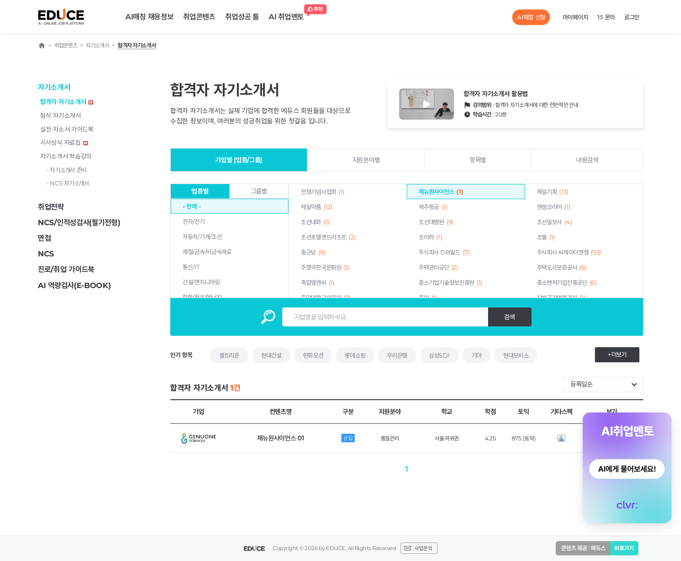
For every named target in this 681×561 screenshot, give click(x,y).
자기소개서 (54, 87)
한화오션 (313, 355)
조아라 (430, 237)
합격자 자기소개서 (66, 101)
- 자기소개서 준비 (66, 170)
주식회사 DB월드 (444, 252)
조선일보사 (554, 222)
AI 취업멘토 (289, 14)
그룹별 (259, 191)
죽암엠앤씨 (317, 282)
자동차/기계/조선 (202, 236)
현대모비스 (516, 355)
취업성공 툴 (242, 16)
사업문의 (423, 548)
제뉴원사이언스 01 (280, 438)
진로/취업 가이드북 (66, 269)
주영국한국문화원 (325, 267)
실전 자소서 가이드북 (67, 129)
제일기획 (552, 191)
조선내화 (315, 222)
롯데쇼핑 (355, 355)
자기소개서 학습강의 (66, 156)
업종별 (200, 191)
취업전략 (51, 206)
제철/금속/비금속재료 (207, 251)
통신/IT (191, 267)
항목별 (478, 160)
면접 (44, 238)
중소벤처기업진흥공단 (567, 282)
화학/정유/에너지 (202, 297)
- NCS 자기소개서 (67, 183)
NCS (46, 253)
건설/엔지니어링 (201, 282)
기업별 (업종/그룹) (238, 160)
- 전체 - (192, 206)
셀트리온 (229, 355)
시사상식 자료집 (64, 142)
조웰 (546, 237)
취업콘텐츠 (199, 16)
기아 (476, 355)
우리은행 (397, 355)
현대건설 (271, 355)
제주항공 (433, 206)
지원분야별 (366, 160)
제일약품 (316, 206)
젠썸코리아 (553, 206)
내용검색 (587, 160)
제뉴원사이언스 (441, 191)
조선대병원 (436, 222)
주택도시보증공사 (562, 267)
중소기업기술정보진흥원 (450, 282)
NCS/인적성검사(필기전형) (79, 222)
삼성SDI (439, 355)
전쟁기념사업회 (322, 191)
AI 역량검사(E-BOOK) (74, 285)
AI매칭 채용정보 (149, 16)
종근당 (313, 252)
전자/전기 (194, 221)
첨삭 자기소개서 (60, 115)
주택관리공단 (438, 267)
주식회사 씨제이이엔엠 (569, 252)
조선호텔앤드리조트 (328, 237)
